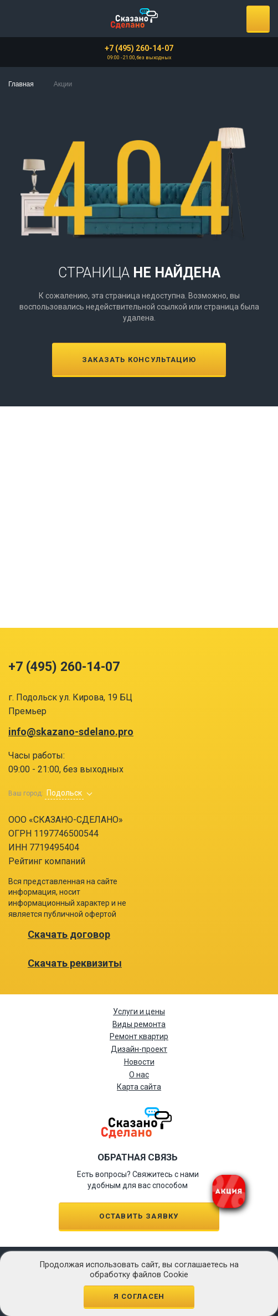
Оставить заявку (139, 1216)
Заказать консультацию (139, 359)
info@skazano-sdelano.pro (70, 731)
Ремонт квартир (139, 1036)
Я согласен (139, 1296)
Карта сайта (139, 1086)
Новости (139, 1061)
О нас (139, 1074)
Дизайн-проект (139, 1049)
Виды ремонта (139, 1024)
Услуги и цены (139, 1011)
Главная (21, 84)
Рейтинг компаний (46, 861)
